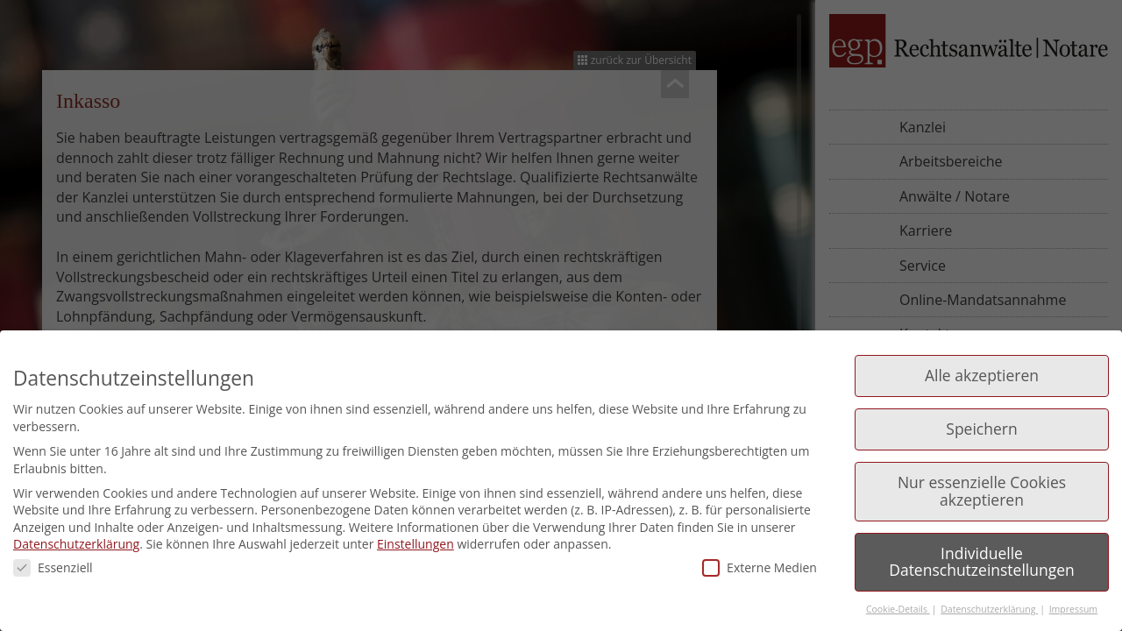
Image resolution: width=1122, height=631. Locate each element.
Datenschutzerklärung (76, 543)
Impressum (1073, 609)
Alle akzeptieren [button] (982, 375)
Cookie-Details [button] (898, 609)
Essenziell (53, 567)
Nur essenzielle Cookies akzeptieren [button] (982, 490)
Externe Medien (759, 567)
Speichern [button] (981, 428)
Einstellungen (415, 543)
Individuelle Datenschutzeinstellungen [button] (982, 561)
